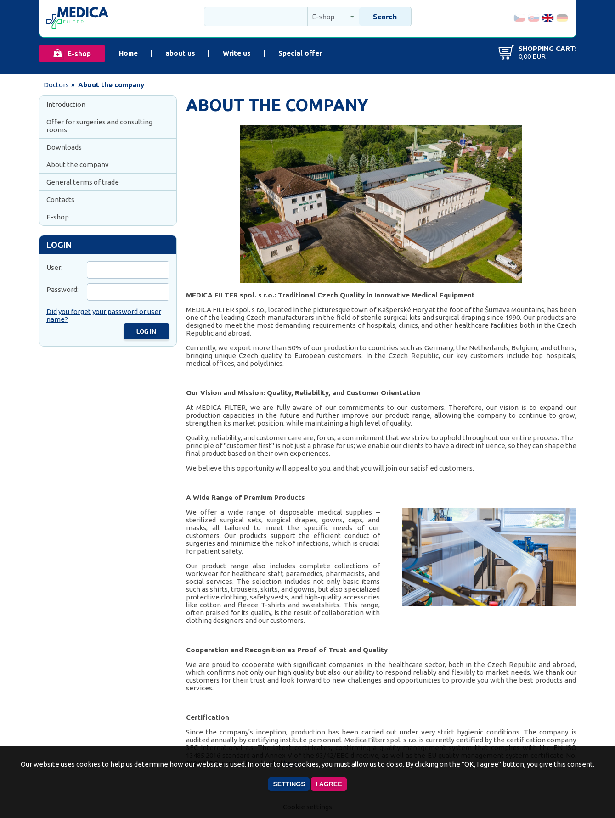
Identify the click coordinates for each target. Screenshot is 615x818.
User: (54, 267)
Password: (62, 289)
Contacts (60, 199)
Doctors (56, 85)
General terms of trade (82, 182)
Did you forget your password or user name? (103, 315)
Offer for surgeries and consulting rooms (99, 126)
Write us (237, 53)
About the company (77, 164)
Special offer (300, 53)
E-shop (79, 53)
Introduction (65, 104)
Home (128, 53)
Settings (289, 784)
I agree (329, 784)
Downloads (64, 147)
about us (180, 53)
